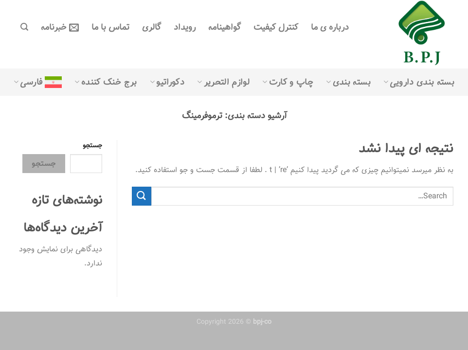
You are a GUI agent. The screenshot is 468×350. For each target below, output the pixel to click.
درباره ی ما (330, 27)
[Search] (24, 27)
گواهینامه (224, 27)
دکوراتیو (167, 82)
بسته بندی (348, 82)
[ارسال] (141, 196)
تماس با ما (110, 27)
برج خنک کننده (105, 82)
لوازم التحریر (223, 82)
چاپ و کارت (287, 82)
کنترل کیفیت (275, 27)
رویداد (185, 27)
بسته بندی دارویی (418, 82)
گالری (151, 27)
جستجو (92, 145)
